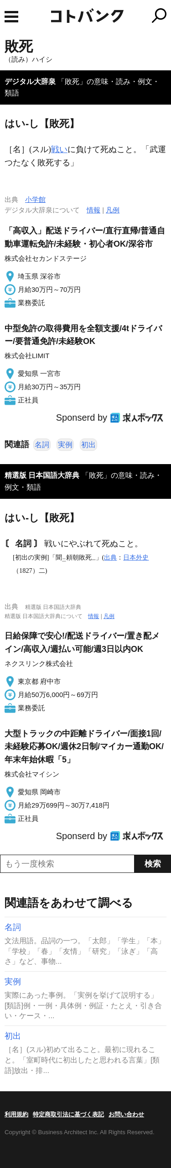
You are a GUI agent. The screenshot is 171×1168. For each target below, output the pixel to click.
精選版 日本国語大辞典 (42, 475)
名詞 (42, 445)
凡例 (112, 210)
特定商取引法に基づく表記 (68, 1114)
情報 (93, 210)
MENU (11, 16)
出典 (110, 557)
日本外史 (136, 557)
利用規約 (16, 1114)
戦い (59, 149)
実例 (65, 445)
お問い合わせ (126, 1114)
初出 (88, 445)
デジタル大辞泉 (30, 81)
